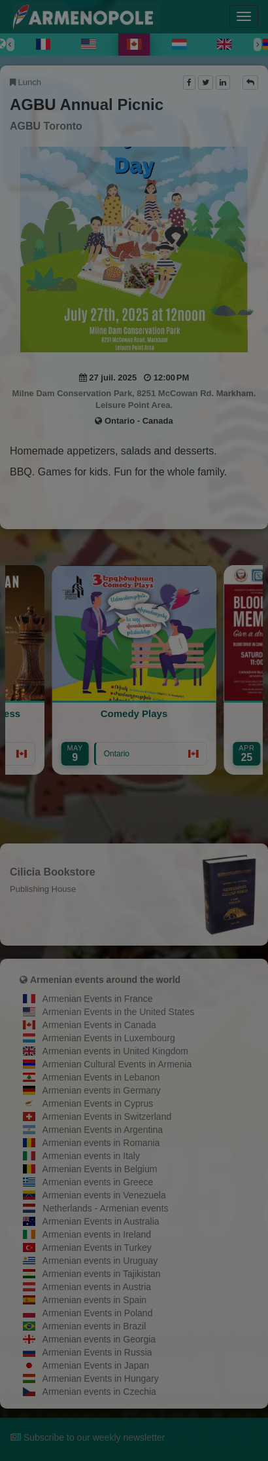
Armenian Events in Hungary (100, 1378)
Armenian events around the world (105, 979)
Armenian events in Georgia (99, 1339)
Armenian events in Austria (97, 1287)
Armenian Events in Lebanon (101, 1077)
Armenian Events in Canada (99, 1025)
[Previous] (10, 44)
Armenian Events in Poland (97, 1313)
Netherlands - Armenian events (105, 1208)
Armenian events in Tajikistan (101, 1273)
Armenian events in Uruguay (100, 1260)
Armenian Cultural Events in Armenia (117, 1064)
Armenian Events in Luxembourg (108, 1038)
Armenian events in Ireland (97, 1234)
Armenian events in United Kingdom (115, 1051)
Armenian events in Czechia (99, 1391)
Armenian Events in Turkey (97, 1247)
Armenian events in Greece (98, 1182)
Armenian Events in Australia (100, 1221)
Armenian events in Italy (91, 1156)
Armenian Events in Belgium (100, 1169)
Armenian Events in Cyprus (98, 1103)
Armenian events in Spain (94, 1300)
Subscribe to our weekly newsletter (87, 1437)
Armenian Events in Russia (97, 1352)
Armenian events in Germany (101, 1090)
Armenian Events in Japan (95, 1365)
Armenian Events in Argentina (102, 1129)
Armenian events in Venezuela (104, 1195)
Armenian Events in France (97, 998)
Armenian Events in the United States (118, 1012)
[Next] (257, 44)
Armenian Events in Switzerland (107, 1116)
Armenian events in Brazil (94, 1326)
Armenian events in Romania (101, 1142)
